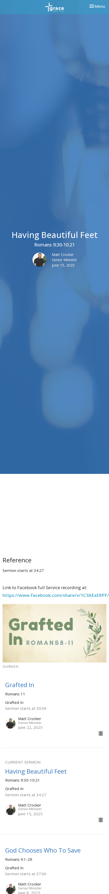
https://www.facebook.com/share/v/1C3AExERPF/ (56, 595)
